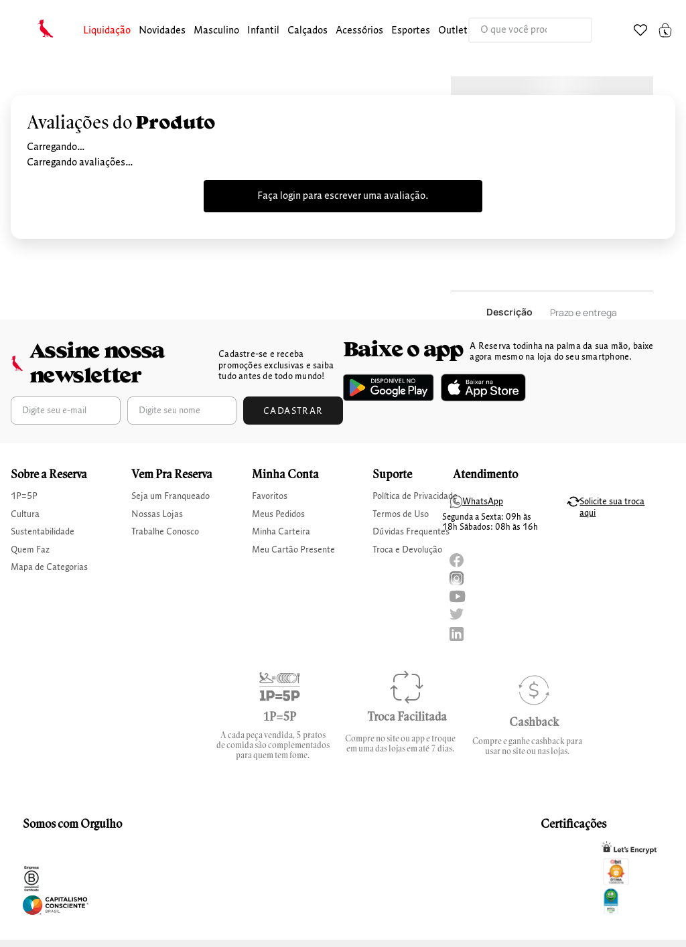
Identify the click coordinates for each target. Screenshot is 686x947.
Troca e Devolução (407, 550)
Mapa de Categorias (49, 567)
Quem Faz (30, 550)
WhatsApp (482, 501)
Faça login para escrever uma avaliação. (343, 196)
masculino (216, 30)
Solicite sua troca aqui (611, 507)
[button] (106, 31)
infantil (263, 30)
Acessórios (359, 30)
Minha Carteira (281, 531)
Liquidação (107, 30)
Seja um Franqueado (170, 496)
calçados (307, 30)
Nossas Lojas (157, 514)
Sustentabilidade (42, 531)
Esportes (410, 30)
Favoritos (269, 496)
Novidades (162, 30)
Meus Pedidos (278, 514)
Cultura (25, 514)
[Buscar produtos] (568, 30)
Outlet (453, 30)
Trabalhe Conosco (165, 531)
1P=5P (24, 496)
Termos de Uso (400, 514)
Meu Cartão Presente (293, 550)
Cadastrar (293, 411)
